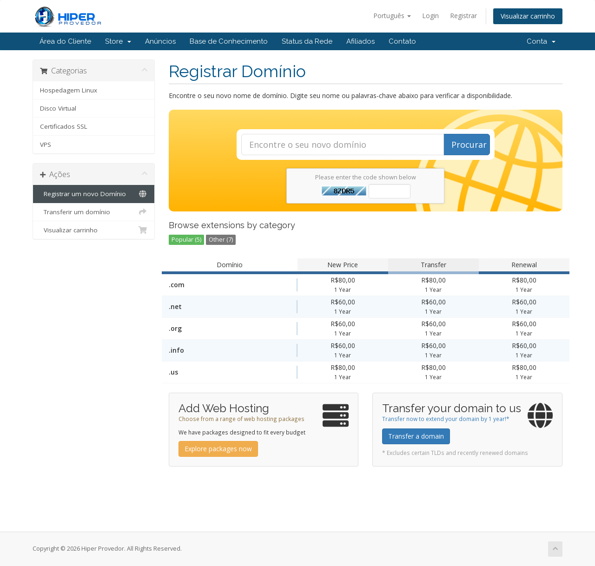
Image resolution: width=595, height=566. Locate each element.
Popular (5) (186, 240)
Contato (402, 41)
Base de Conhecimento (229, 41)
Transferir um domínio (93, 211)
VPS (45, 144)
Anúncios (160, 41)
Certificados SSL (63, 126)
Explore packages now (218, 448)
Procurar (469, 144)
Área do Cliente (65, 41)
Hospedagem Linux (68, 90)
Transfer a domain (416, 436)
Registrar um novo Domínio (93, 193)
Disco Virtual (58, 108)
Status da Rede (307, 41)
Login (430, 15)
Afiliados (360, 41)
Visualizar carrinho (528, 16)
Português (392, 15)
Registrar (463, 15)
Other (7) (221, 240)
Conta (541, 41)
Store (118, 41)
